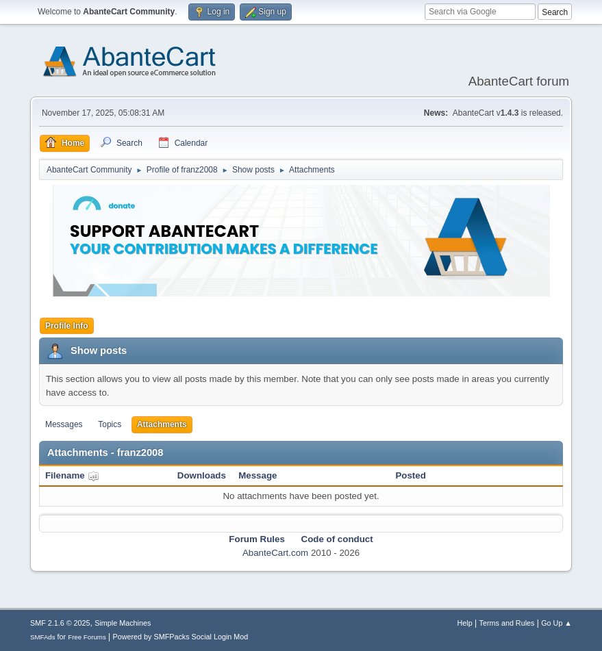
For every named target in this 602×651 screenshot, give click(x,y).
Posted (410, 475)
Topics (109, 424)
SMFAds (42, 637)
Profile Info (66, 326)
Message (257, 475)
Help (465, 623)
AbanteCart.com (275, 553)
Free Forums (87, 637)
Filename (72, 475)
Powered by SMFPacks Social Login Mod (181, 637)
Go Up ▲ (556, 623)
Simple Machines (123, 623)
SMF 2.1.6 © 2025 (60, 623)
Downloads (201, 475)
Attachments (162, 424)
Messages (64, 424)
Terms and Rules (507, 623)
